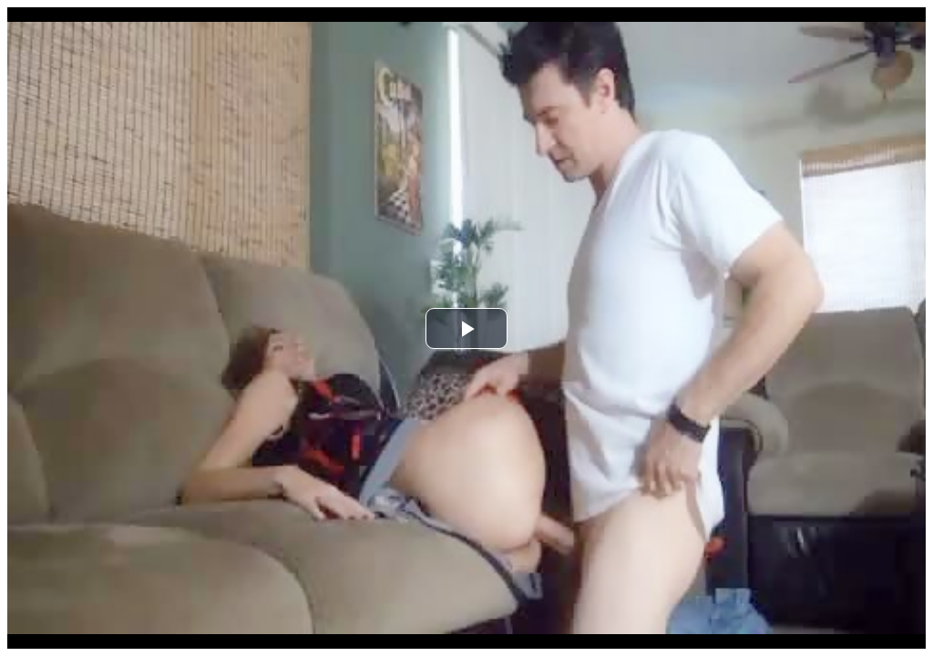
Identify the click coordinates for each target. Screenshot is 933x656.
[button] (466, 328)
